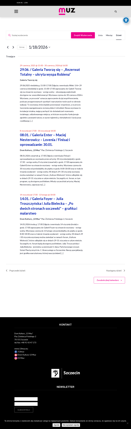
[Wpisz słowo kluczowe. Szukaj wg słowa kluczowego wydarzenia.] (38, 35)
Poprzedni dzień (15, 270)
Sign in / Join (22, 3)
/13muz (19, 351)
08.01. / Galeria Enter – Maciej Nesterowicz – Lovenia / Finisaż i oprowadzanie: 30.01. (45, 140)
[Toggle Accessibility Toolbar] (126, 12)
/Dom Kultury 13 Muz (25, 354)
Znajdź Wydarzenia (83, 35)
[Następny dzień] (13, 47)
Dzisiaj (21, 47)
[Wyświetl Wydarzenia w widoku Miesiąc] (109, 35)
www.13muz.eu (21, 348)
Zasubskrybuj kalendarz (108, 280)
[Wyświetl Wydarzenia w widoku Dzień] (118, 35)
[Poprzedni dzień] (7, 47)
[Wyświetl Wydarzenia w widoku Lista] (100, 35)
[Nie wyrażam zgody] (127, 423)
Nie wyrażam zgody (71, 425)
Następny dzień (115, 270)
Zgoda (56, 425)
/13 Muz (19, 358)
